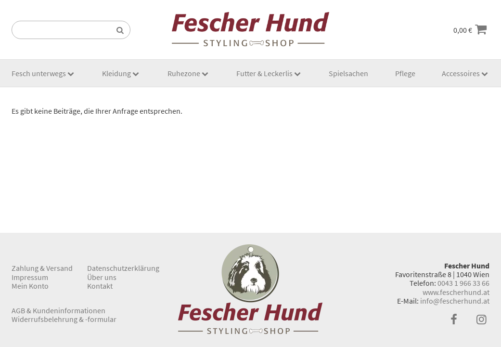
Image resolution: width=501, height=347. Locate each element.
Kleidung (116, 73)
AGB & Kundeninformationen (58, 310)
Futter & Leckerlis (264, 73)
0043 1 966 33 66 (463, 283)
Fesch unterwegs (39, 73)
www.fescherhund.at (456, 292)
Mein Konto (30, 286)
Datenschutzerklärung (123, 268)
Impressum (30, 277)
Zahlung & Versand (42, 268)
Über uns (101, 277)
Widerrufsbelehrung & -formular (64, 319)
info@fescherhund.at (454, 301)
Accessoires (461, 73)
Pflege (405, 73)
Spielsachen (348, 73)
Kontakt (100, 286)
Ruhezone (183, 73)
